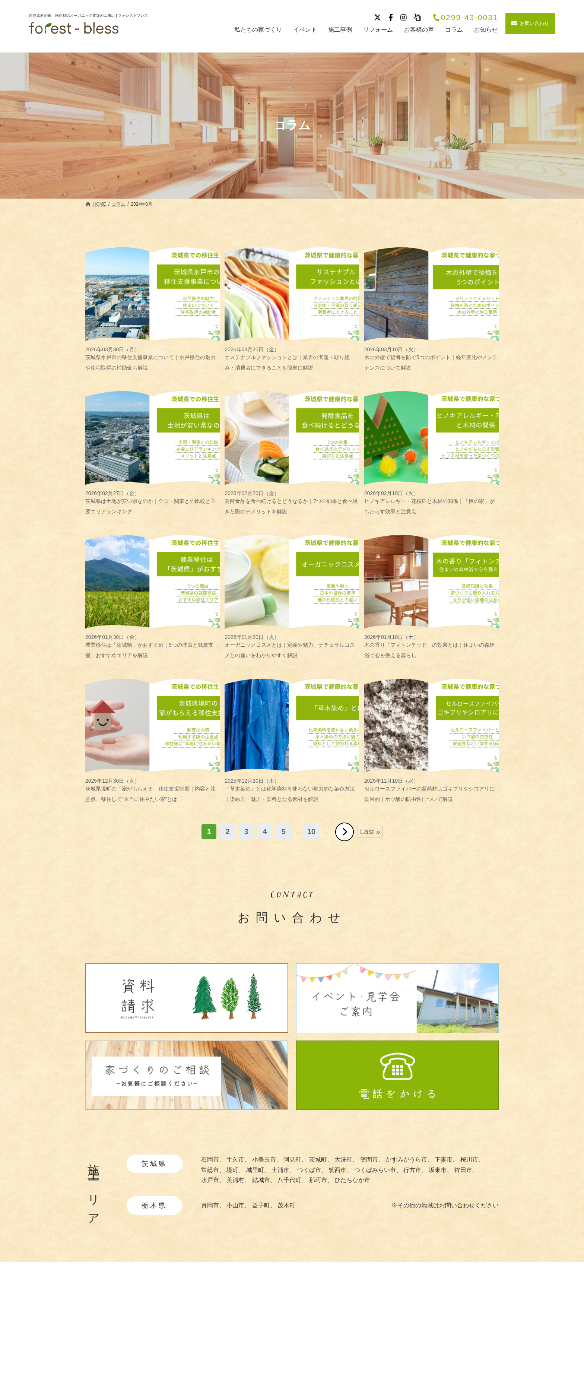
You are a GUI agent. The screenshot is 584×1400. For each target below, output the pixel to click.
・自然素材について (300, 1331)
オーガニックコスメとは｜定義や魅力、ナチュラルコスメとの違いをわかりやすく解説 (292, 646)
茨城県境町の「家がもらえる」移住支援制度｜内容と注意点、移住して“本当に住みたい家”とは (152, 790)
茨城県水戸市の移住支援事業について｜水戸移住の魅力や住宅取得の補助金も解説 (152, 358)
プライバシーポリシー (463, 1345)
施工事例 (368, 1319)
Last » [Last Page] (370, 831)
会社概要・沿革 (454, 1319)
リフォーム (371, 1372)
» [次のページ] (344, 832)
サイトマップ (451, 1359)
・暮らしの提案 (294, 1365)
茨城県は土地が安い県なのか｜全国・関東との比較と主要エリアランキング (152, 502)
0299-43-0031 (465, 18)
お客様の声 (371, 1359)
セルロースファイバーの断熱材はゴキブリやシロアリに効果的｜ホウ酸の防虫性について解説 (431, 790)
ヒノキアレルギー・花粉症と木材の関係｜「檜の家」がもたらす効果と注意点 (431, 502)
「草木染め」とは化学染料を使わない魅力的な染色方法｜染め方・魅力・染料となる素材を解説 (292, 790)
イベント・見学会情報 (386, 1332)
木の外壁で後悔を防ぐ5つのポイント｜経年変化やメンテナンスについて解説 (431, 358)
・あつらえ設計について (306, 1343)
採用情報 (445, 1332)
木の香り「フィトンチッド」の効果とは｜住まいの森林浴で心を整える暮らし (431, 646)
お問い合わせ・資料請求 (466, 1372)
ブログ (365, 1345)
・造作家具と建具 (297, 1377)
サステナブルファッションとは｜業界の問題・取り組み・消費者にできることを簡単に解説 (292, 358)
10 (311, 831)
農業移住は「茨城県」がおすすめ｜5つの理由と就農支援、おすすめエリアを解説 (152, 646)
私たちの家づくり (295, 1319)
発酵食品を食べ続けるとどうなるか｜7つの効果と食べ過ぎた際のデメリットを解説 (292, 502)
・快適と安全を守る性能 (306, 1354)
